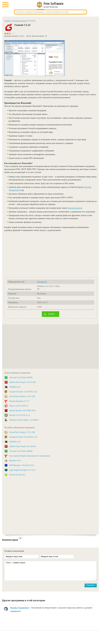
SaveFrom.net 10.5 (17, 474)
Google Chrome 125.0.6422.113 (23, 391)
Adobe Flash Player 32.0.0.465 (22, 382)
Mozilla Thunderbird (19, 607)
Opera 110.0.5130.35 (18, 405)
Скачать (51, 314)
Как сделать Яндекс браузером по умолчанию (29, 455)
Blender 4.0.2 (15, 460)
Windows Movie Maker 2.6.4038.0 (24, 420)
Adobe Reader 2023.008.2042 (22, 410)
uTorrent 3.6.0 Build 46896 (21, 377)
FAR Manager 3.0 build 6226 (21, 465)
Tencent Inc (42, 281)
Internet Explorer (75, 208)
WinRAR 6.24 (14, 387)
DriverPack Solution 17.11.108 (22, 396)
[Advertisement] (50, 254)
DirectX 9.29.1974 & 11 (19, 415)
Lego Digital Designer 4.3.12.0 (22, 470)
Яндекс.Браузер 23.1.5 (19, 401)
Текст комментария (50, 571)
